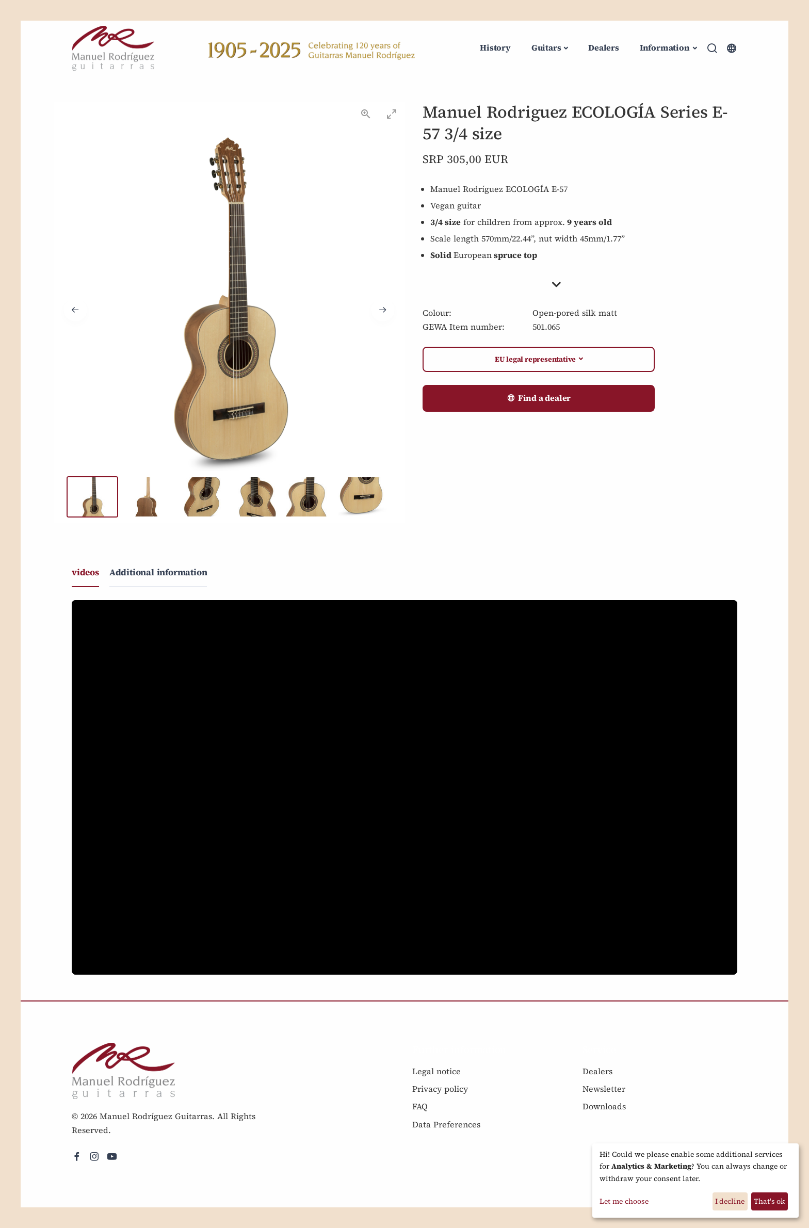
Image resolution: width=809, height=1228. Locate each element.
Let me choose (624, 1201)
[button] (579, 284)
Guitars (546, 47)
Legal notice (436, 1071)
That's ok (769, 1201)
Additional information (158, 572)
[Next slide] (382, 310)
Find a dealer (539, 398)
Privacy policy (440, 1088)
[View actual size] (366, 114)
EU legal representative (535, 359)
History (495, 47)
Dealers (603, 47)
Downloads (604, 1106)
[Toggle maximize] (392, 114)
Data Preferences (446, 1124)
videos (85, 572)
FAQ (420, 1106)
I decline (730, 1201)
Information (665, 47)
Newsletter (604, 1088)
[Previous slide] (75, 310)
